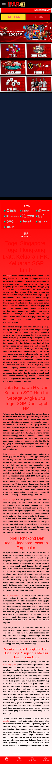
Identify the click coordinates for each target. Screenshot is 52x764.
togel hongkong (14, 595)
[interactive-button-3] (13, 67)
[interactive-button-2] (39, 50)
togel (9, 276)
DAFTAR (14, 17)
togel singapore (9, 665)
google (6, 721)
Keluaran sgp (9, 500)
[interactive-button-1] (13, 50)
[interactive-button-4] (39, 67)
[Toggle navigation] (4, 4)
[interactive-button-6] (39, 84)
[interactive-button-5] (13, 84)
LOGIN (38, 17)
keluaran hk (13, 454)
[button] (4, 32)
